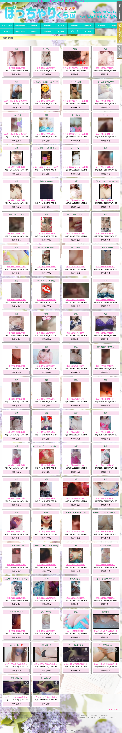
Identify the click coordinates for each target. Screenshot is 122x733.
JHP (105, 281)
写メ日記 (61, 25)
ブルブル (46, 579)
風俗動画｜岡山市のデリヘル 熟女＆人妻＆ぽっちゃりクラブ (61, 12)
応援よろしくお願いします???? (46, 82)
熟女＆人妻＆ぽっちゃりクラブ (58, 731)
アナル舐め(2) (46, 678)
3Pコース (74, 31)
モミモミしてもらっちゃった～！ (106, 512)
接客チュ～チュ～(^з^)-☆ (76, 512)
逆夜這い (34, 31)
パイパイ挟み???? (106, 248)
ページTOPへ (115, 709)
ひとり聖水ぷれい (106, 645)
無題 (16, 49)
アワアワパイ (46, 612)
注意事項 (47, 31)
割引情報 (88, 25)
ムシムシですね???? (106, 82)
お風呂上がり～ (76, 579)
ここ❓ (106, 115)
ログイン (112, 718)
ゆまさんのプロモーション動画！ (46, 446)
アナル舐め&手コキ (75, 645)
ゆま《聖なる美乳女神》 (16, 68)
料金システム (20, 31)
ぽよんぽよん (46, 645)
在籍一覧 (74, 25)
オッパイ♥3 (16, 115)
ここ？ (75, 281)
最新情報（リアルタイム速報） (115, 25)
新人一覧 (47, 25)
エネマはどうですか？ (105, 347)
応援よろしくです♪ (16, 214)
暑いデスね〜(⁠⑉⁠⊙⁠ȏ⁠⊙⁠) (46, 248)
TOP (7, 25)
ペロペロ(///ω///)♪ (16, 612)
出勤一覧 (34, 25)
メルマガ (7, 31)
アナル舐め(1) (16, 678)
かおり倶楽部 (76, 82)
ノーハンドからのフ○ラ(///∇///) (46, 546)
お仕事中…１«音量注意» (46, 148)
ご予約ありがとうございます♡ (106, 181)
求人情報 (88, 31)
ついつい (46, 49)
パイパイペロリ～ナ (16, 546)
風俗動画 (101, 25)
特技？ (75, 49)
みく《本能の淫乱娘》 (76, 631)
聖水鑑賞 (105, 612)
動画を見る (16, 74)
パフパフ (76, 546)
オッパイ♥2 (75, 115)
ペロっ (46, 512)
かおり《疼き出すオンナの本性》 (76, 68)
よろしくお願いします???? (75, 214)
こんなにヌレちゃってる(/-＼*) (16, 579)
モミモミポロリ (106, 546)
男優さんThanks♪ (46, 181)
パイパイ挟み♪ (76, 248)
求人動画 (61, 31)
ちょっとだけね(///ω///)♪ (106, 579)
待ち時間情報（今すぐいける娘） (20, 25)
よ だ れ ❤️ (16, 645)
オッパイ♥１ (76, 148)
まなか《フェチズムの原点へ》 (106, 631)
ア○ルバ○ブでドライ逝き (46, 281)
